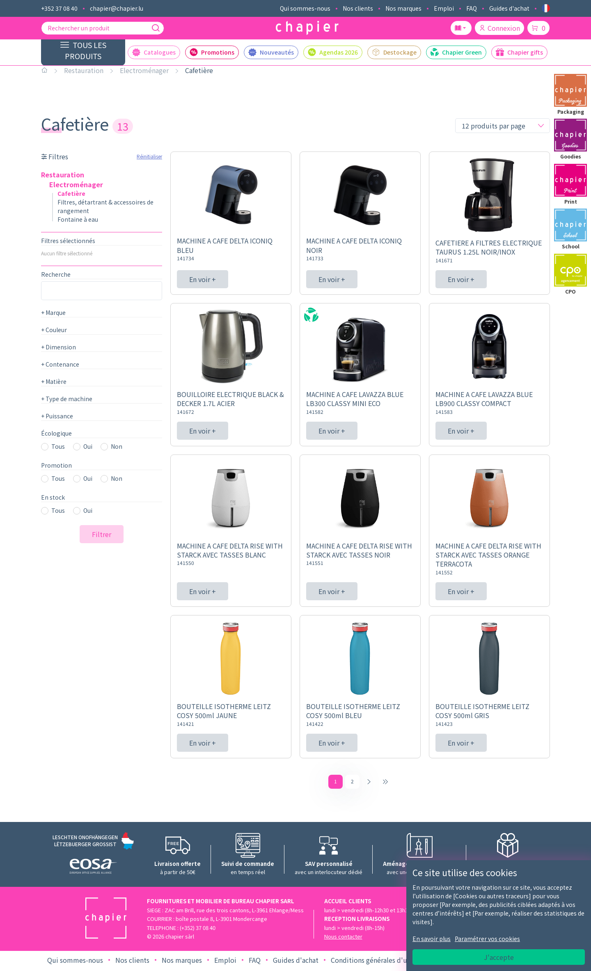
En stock (53, 497)
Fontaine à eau (77, 219)
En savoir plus (431, 938)
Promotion (56, 465)
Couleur (54, 330)
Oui (87, 446)
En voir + (202, 279)
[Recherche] (155, 28)
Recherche (56, 274)
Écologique (56, 433)
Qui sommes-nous (305, 8)
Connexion (499, 28)
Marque (53, 312)
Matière (53, 381)
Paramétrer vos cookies (487, 938)
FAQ (471, 8)
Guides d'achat (509, 8)
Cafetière (199, 70)
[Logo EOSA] (93, 869)
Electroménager (144, 70)
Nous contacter (343, 938)
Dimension (58, 347)
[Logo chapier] (307, 28)
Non (116, 446)
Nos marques (403, 8)
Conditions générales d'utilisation (383, 962)
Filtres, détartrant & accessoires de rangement (105, 206)
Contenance (60, 364)
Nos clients (358, 8)
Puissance (57, 416)
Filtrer (101, 534)
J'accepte (499, 957)
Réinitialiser (149, 156)
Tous (58, 446)
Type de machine (66, 399)
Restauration (83, 70)
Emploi (444, 8)
